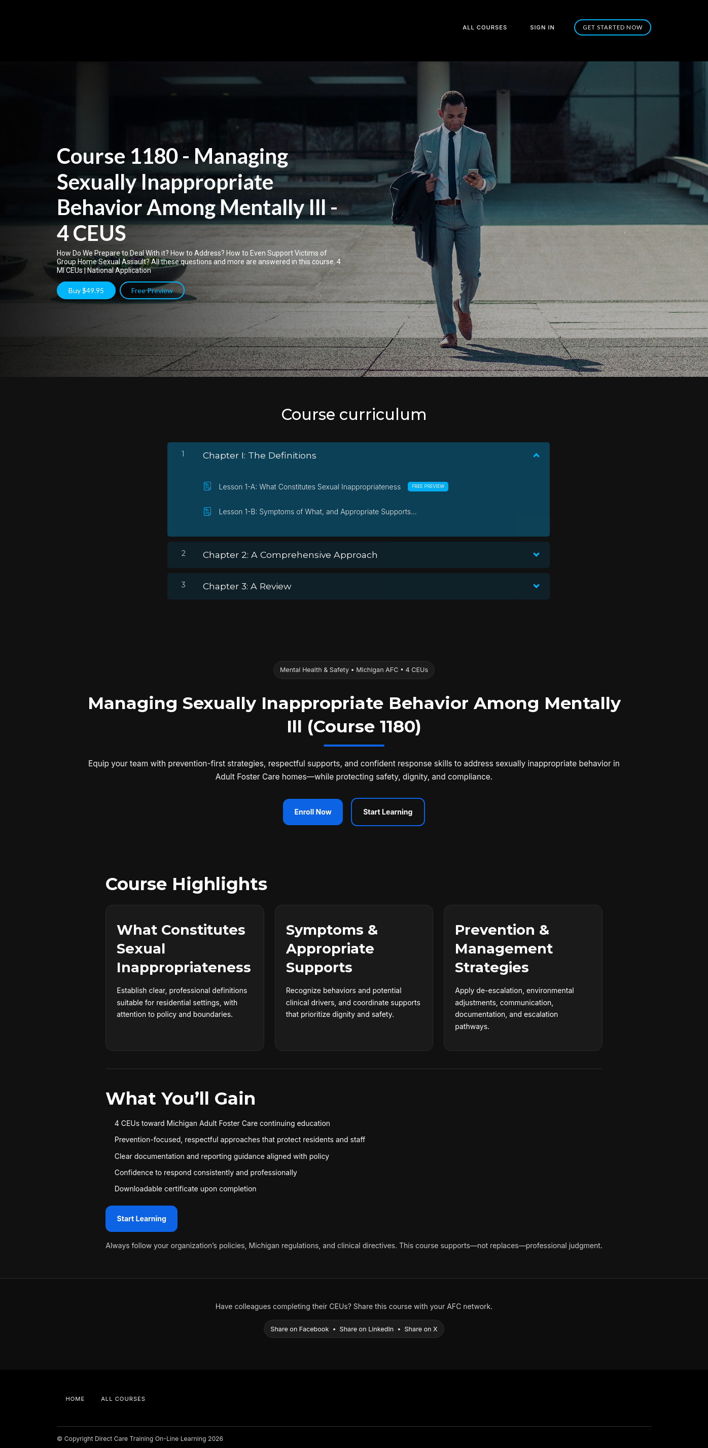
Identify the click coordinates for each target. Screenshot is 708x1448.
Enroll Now (313, 808)
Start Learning (387, 808)
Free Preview (155, 290)
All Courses (495, 27)
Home (75, 1395)
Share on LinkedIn (367, 1325)
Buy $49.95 (86, 290)
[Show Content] (536, 449)
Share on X (421, 1325)
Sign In (546, 27)
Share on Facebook (299, 1325)
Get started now (613, 27)
